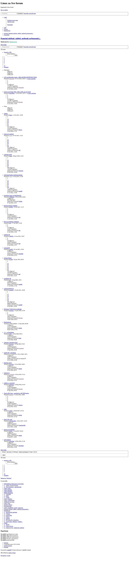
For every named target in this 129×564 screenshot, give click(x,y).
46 (8, 143)
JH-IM (11, 207)
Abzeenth (11, 78)
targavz (21, 405)
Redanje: (21, 452)
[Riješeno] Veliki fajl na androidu (13, 309)
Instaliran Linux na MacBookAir (12, 195)
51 (8, 265)
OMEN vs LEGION (9, 383)
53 (8, 268)
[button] (8, 52)
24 (8, 162)
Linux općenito (32, 78)
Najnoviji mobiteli (9, 134)
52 (8, 267)
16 (8, 296)
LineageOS (7, 248)
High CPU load (8, 419)
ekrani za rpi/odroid (9, 429)
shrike (20, 328)
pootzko (11, 290)
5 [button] (4, 63)
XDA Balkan (7, 439)
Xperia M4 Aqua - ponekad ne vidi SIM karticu (16, 393)
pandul (20, 191)
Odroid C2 (7, 373)
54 (8, 269)
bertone (21, 102)
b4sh (10, 334)
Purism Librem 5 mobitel (10, 205)
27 (8, 166)
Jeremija (21, 170)
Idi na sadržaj (4, 10)
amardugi (11, 441)
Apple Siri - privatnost (10, 352)
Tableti (6, 113)
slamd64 (21, 253)
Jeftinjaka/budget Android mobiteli (13, 175)
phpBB (9, 550)
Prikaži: (7, 452)
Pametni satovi (8, 363)
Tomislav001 (12, 421)
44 (8, 140)
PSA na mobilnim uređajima (11, 221)
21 (8, 124)
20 (8, 122)
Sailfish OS (7, 234)
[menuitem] (12, 20)
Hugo (10, 115)
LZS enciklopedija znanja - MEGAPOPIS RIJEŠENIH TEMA (20, 77)
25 (8, 163)
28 (8, 186)
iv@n (10, 135)
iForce (20, 130)
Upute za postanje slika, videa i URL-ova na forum (17, 92)
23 (8, 160)
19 (8, 121)
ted (19, 150)
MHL (5, 409)
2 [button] (4, 58)
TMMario (11, 197)
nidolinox (11, 384)
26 (8, 165)
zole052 (11, 236)
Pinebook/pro (7, 322)
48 (8, 146)
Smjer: (33, 452)
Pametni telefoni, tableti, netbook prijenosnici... (21, 38)
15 (8, 294)
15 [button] (4, 65)
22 (8, 125)
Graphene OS (7, 278)
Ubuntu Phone (8, 258)
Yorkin (20, 201)
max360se (11, 93)
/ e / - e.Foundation (9, 332)
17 (8, 297)
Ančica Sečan (12, 553)
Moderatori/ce (13, 42)
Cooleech (21, 348)
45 (8, 141)
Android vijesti (8, 154)
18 (8, 119)
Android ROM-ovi (9, 288)
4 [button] (4, 61)
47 (8, 144)
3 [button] (4, 60)
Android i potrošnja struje (11, 342)
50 (8, 264)
